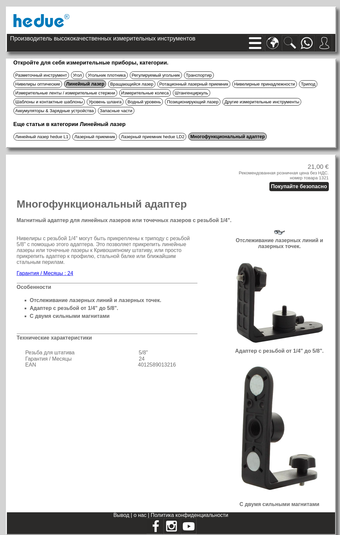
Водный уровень (144, 101)
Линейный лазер (85, 84)
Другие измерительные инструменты (261, 101)
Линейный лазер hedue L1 (42, 136)
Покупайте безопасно (299, 186)
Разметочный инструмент (41, 75)
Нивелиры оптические (37, 84)
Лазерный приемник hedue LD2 (152, 136)
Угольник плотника (106, 75)
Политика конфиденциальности (189, 515)
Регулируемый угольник (156, 75)
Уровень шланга (105, 101)
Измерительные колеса (145, 92)
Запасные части (116, 110)
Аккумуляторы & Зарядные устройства (54, 110)
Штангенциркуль (191, 92)
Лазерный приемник (94, 136)
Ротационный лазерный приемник (193, 84)
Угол (77, 75)
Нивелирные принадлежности (264, 84)
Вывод (122, 515)
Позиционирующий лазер (192, 101)
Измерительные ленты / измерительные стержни (65, 92)
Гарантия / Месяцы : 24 (45, 273)
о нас (141, 515)
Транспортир (199, 75)
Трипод (308, 84)
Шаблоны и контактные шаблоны (49, 101)
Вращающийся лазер (131, 84)
